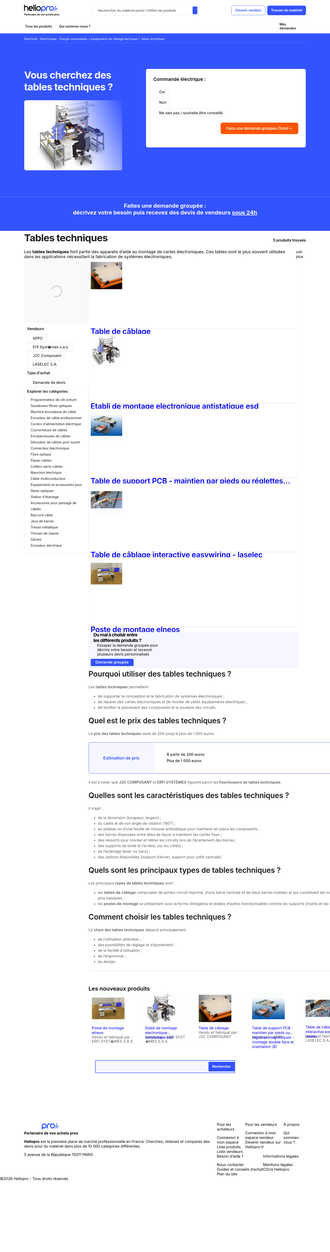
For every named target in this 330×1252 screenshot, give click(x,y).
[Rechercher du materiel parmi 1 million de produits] (195, 10)
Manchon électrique (46, 472)
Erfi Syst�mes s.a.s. (51, 347)
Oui (162, 91)
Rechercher (221, 1066)
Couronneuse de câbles (49, 430)
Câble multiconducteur (48, 479)
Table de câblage (121, 331)
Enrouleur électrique (46, 545)
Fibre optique (41, 454)
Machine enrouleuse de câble (53, 412)
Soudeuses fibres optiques (51, 406)
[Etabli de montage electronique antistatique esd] (106, 365)
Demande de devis (49, 382)
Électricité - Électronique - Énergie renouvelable (56, 39)
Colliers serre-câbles (47, 466)
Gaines (36, 539)
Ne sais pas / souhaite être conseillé (191, 113)
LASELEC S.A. (45, 364)
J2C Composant (47, 355)
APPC (38, 338)
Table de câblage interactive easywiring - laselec (177, 554)
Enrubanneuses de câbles (51, 436)
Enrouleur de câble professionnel (56, 418)
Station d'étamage (45, 497)
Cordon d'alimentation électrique (56, 424)
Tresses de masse (45, 533)
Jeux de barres (42, 521)
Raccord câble (42, 515)
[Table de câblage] (106, 290)
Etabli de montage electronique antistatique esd (175, 406)
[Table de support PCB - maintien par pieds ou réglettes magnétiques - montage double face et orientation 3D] (106, 440)
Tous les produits (38, 26)
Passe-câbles (41, 460)
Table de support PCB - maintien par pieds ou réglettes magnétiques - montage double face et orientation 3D (187, 480)
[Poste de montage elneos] (106, 588)
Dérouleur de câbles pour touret (55, 442)
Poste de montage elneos (135, 629)
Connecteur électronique (50, 448)
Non (163, 102)
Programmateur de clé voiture (53, 400)
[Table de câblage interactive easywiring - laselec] (109, 516)
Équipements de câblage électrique (114, 39)
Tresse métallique (44, 527)
